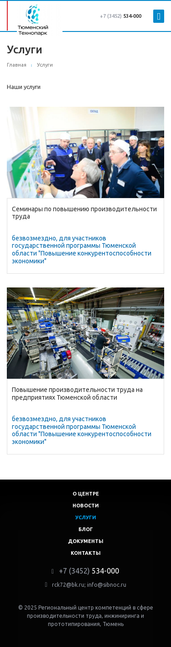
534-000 (120, 16)
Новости (86, 505)
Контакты (86, 553)
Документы (86, 541)
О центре (86, 493)
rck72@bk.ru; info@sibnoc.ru (89, 585)
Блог (85, 529)
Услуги (85, 517)
